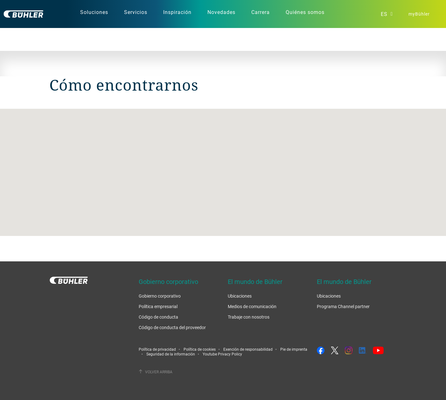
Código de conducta (158, 317)
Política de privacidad (157, 349)
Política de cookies (200, 349)
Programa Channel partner (343, 306)
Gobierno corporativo (160, 296)
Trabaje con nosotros (248, 317)
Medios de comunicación (252, 306)
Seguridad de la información (170, 353)
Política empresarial (158, 306)
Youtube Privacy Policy (222, 353)
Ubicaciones (240, 296)
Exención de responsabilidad (248, 349)
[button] (223, 166)
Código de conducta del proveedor (172, 327)
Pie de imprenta (293, 349)
